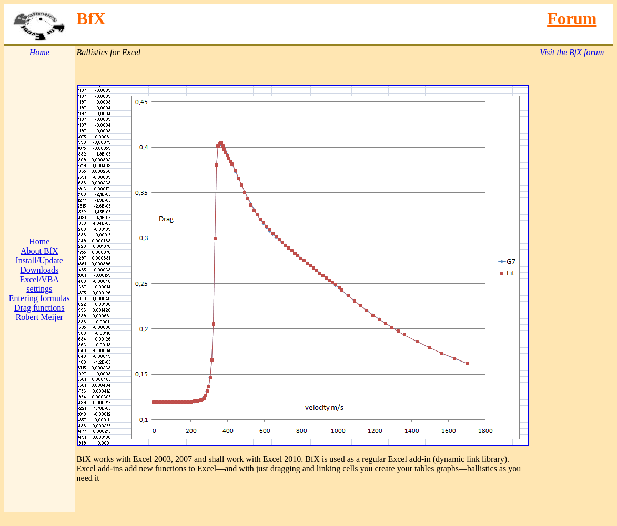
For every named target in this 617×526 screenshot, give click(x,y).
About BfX (39, 250)
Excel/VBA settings (39, 284)
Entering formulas (39, 298)
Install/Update (39, 260)
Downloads (39, 269)
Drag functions (39, 307)
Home (39, 241)
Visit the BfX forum (572, 52)
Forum (571, 18)
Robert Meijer (39, 317)
